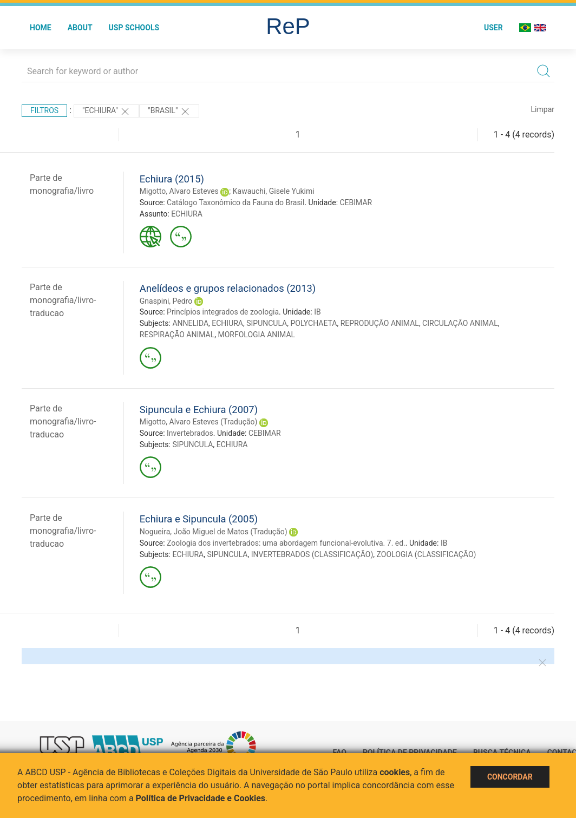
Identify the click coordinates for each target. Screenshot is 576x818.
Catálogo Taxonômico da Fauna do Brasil (235, 202)
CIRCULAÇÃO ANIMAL (460, 323)
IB (317, 311)
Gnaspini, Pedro (166, 301)
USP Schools (134, 27)
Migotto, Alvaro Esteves (179, 191)
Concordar (510, 777)
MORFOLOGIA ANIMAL (256, 334)
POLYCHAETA (313, 323)
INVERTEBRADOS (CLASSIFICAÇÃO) (312, 554)
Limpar (542, 109)
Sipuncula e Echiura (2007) (199, 409)
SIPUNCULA (266, 323)
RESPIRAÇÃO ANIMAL (177, 334)
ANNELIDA (190, 323)
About (80, 27)
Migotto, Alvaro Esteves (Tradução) (199, 421)
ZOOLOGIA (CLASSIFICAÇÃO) (426, 554)
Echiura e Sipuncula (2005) (199, 519)
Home (40, 27)
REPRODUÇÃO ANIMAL (380, 323)
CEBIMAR (356, 202)
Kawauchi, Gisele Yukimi (274, 191)
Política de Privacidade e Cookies (201, 798)
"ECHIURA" (106, 111)
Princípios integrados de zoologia (223, 311)
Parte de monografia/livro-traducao (63, 300)
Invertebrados (190, 433)
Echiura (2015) (172, 179)
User (493, 27)
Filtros (44, 110)
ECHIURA (186, 214)
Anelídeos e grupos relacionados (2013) (228, 288)
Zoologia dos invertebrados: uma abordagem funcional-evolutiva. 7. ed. (286, 543)
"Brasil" (169, 111)
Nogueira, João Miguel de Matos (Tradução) (213, 531)
